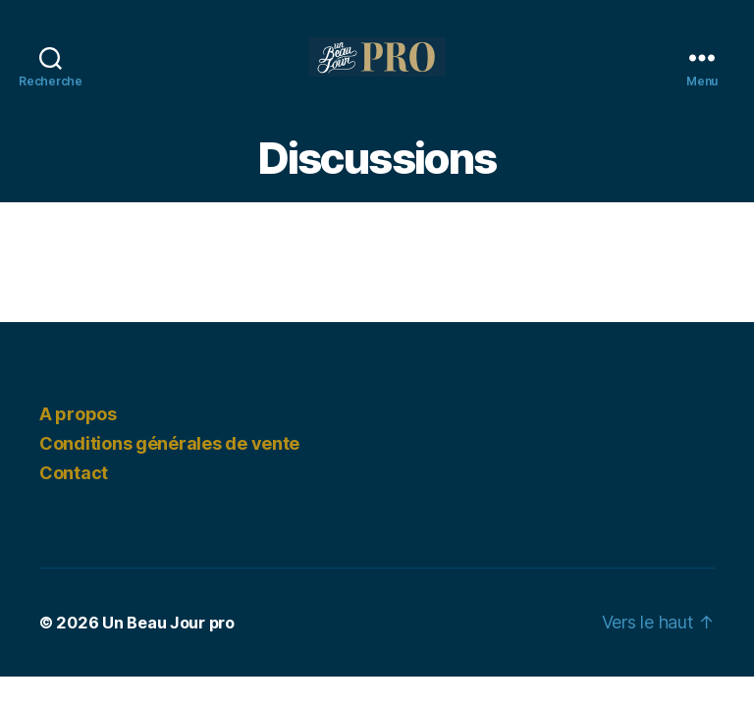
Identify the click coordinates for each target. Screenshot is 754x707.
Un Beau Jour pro (168, 622)
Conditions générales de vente (169, 443)
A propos (78, 414)
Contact (73, 472)
